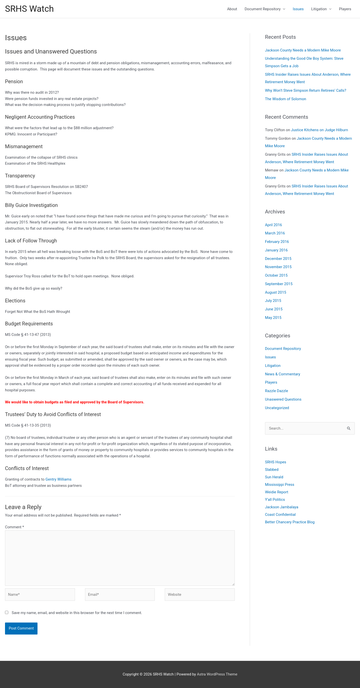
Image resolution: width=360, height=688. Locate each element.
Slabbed (271, 469)
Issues (298, 9)
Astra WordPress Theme (217, 674)
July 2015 (273, 300)
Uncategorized (277, 408)
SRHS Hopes (275, 462)
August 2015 (275, 292)
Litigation (319, 9)
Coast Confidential (280, 514)
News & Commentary (282, 374)
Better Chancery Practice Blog (290, 522)
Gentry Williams (59, 479)
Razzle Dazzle (276, 391)
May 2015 (273, 317)
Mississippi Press (279, 484)
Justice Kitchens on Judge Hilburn (319, 130)
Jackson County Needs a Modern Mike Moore (303, 50)
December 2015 (278, 258)
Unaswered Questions (283, 399)
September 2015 (278, 284)
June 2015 (273, 309)
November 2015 (278, 267)
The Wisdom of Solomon (285, 99)
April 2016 (273, 225)
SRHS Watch (29, 9)
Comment (14, 527)
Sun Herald (274, 477)
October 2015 (276, 275)
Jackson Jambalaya (281, 507)
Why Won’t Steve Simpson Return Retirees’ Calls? (305, 90)
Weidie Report (276, 492)
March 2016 (275, 233)
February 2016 (277, 241)
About (232, 9)
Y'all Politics (275, 499)
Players (345, 9)
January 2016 (276, 250)
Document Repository (263, 9)
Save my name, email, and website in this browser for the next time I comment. (77, 613)
